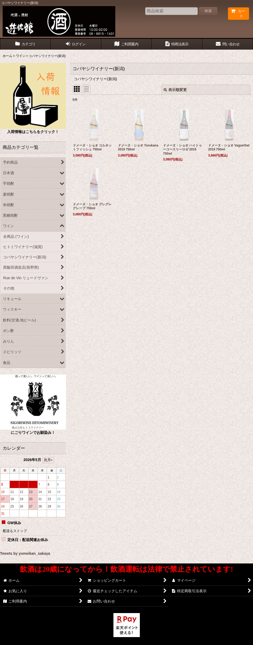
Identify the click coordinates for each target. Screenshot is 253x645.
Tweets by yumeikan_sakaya (25, 553)
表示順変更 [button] (175, 90)
